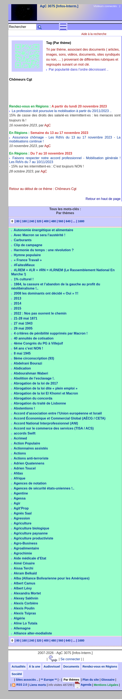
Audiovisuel (51, 666)
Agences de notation (30, 483)
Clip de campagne (28, 245)
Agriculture (22, 523)
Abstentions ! (24, 408)
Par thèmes (71, 679)
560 (60, 221)
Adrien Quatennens (29, 463)
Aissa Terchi (23, 568)
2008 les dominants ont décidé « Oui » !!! (46, 293)
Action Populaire (27, 443)
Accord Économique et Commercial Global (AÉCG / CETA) (60, 418)
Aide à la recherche (93, 34)
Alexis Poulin (24, 608)
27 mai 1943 (23, 323)
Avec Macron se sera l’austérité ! (39, 235)
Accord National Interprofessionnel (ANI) (46, 423)
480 (53, 221)
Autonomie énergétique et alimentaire (43, 230)
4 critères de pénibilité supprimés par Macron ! (50, 333)
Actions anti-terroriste (31, 458)
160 (24, 221)
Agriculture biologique (31, 528)
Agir (17, 503)
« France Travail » (28, 260)
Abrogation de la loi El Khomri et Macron (46, 393)
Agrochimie (23, 553)
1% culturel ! (23, 279)
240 (31, 221)
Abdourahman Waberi (31, 373)
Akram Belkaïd (25, 573)
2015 (17, 308)
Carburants (22, 240)
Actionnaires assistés (31, 448)
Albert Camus (24, 583)
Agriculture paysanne (31, 533)
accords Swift (24, 433)
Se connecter (70, 659)
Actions (20, 453)
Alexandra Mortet (27, 593)
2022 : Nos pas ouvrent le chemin (40, 313)
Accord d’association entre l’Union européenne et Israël (58, 413)
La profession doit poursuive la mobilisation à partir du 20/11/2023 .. (61, 111)
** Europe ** (49, 679)
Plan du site (91, 679)
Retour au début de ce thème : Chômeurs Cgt (42, 189)
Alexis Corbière (26, 603)
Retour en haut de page (103, 199)
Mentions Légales (106, 684)
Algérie (19, 618)
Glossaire (108, 679)
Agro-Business (25, 543)
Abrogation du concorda (33, 398)
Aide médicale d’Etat (30, 558)
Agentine (21, 493)
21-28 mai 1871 (25, 318)
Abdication (22, 368)
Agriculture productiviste (33, 538)
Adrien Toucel (25, 468)
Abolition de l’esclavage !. (34, 378)
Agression (22, 518)
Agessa (20, 498)
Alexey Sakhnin (26, 598)
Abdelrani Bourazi (28, 363)
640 (68, 221)
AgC (47, 125)
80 (18, 221)
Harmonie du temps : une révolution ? (44, 250)
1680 (81, 221)
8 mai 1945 (22, 353)
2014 (17, 303)
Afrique (19, 478)
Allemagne (22, 628)
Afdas (18, 473)
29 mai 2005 (23, 328)
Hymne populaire (27, 255)
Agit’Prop (21, 508)
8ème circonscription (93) (34, 358)
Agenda (83, 684)
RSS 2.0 (19, 684)
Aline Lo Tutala (25, 623)
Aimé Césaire (24, 563)
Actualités (19, 666)
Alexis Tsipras (25, 613)
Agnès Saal (23, 513)
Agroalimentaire (26, 548)
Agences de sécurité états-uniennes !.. (44, 488)
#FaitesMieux (24, 265)
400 (46, 221)
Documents (71, 666)
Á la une (34, 666)
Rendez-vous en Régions (100, 666)
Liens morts (38, 684)
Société (17, 674)
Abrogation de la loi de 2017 (36, 383)
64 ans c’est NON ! (28, 348)
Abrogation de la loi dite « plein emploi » (46, 388)
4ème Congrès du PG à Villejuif (38, 343)
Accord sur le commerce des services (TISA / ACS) (54, 428)
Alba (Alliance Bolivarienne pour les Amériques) (52, 578)
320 (39, 221)
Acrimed (20, 438)
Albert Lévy (23, 588)
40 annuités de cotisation (33, 338)
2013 (17, 298)
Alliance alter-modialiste (33, 633)
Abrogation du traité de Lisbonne (40, 403)
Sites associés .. (27, 679)
